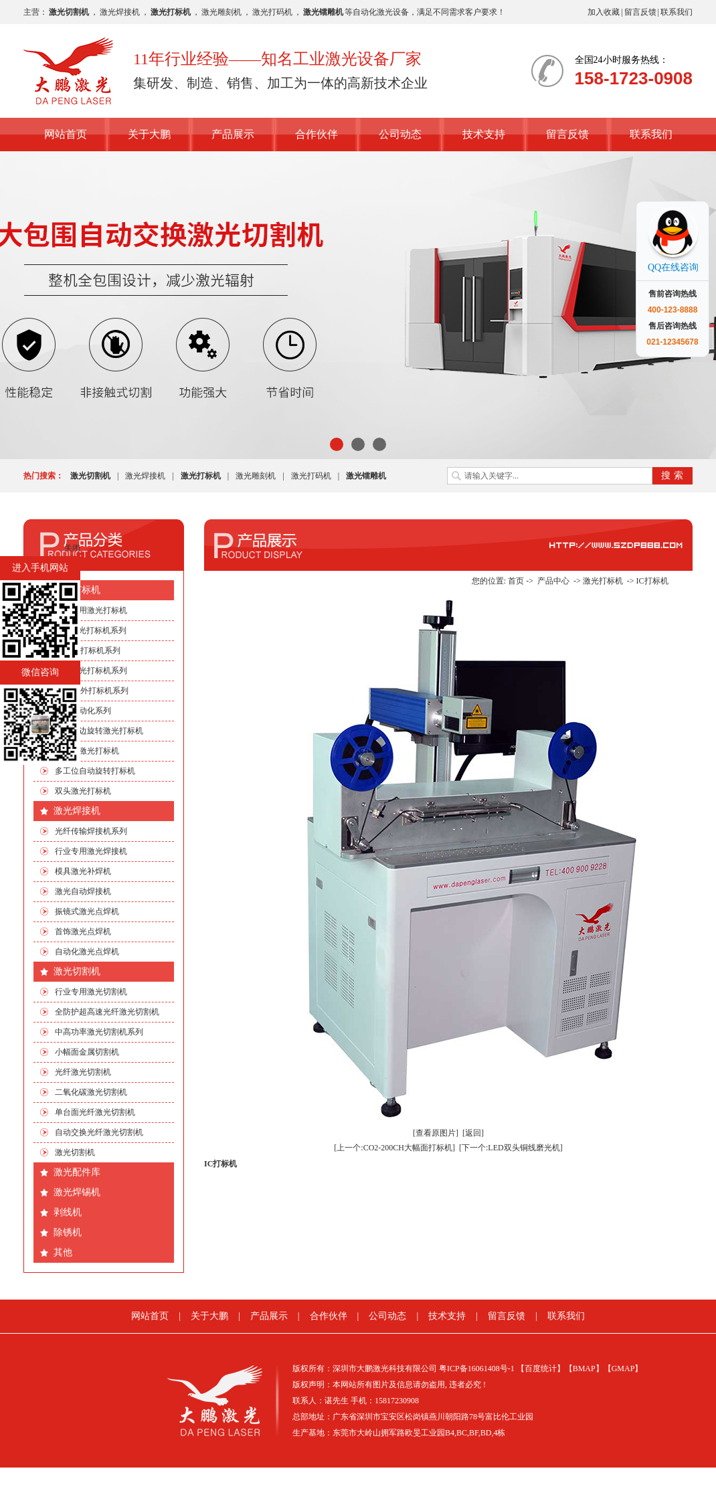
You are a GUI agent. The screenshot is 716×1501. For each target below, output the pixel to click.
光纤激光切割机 (83, 1072)
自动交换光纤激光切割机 (99, 1132)
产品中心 (553, 581)
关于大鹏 (149, 134)
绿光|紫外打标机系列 (91, 690)
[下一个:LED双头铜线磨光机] (511, 1147)
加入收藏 (604, 12)
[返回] (473, 1133)
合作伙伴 (316, 134)
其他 (63, 1252)
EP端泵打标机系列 (87, 650)
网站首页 (65, 134)
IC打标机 (652, 581)
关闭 (72, 548)
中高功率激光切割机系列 (99, 1032)
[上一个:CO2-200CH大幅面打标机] (394, 1147)
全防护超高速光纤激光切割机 (107, 1012)
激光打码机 (272, 12)
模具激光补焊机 (83, 871)
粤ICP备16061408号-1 (477, 1368)
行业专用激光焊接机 (91, 851)
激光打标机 (77, 590)
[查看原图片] (435, 1133)
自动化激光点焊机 (87, 951)
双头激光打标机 (83, 791)
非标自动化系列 (83, 710)
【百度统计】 (541, 1368)
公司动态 (400, 134)
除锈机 (68, 1232)
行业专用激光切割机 (91, 991)
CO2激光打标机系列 (90, 630)
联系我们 (676, 12)
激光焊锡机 (77, 1192)
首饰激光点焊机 (83, 931)
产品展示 (232, 134)
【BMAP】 (584, 1368)
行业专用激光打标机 (91, 610)
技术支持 (483, 134)
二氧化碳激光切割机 (91, 1092)
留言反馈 (640, 12)
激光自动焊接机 (83, 891)
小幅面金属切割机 (87, 1052)
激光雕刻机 (221, 12)
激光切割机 (77, 971)
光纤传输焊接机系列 (91, 831)
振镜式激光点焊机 (87, 911)
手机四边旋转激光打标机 (99, 730)
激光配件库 (77, 1172)
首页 (516, 581)
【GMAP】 (623, 1368)
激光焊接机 (120, 12)
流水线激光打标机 (87, 751)
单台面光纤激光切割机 (95, 1112)
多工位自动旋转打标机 (95, 771)
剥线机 (68, 1212)
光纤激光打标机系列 (91, 670)
